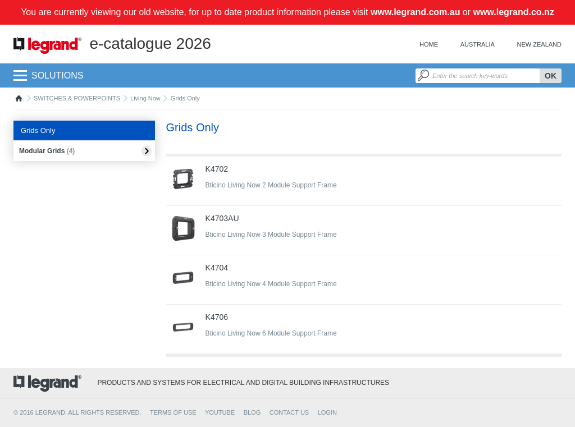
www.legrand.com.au (415, 12)
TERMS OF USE (173, 412)
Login (327, 412)
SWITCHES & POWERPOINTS (77, 98)
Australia (477, 44)
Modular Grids (47, 151)
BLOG (252, 412)
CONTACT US (289, 412)
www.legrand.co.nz (513, 12)
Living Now (145, 98)
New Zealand (539, 44)
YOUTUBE (220, 412)
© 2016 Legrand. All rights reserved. (77, 412)
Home (428, 44)
